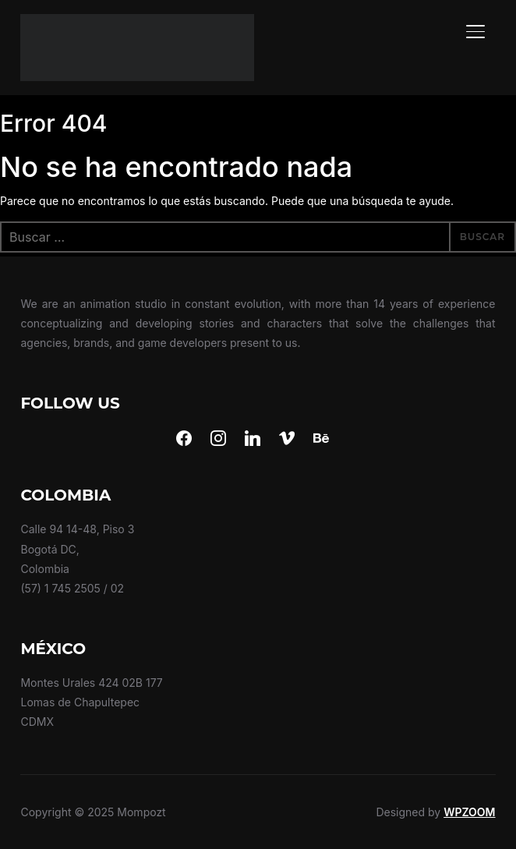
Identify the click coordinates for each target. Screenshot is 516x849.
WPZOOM (469, 812)
